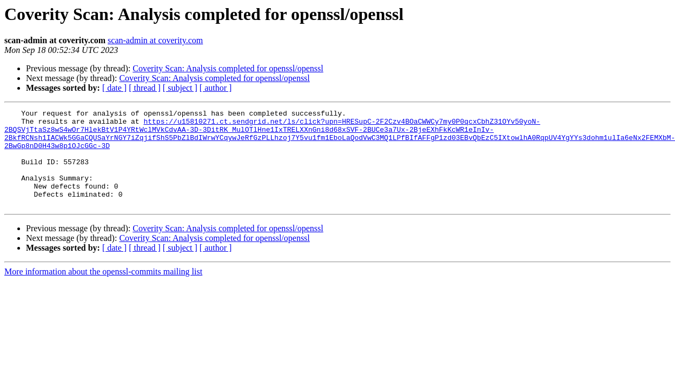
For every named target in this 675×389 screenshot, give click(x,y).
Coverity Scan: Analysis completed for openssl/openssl (228, 68)
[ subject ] (180, 87)
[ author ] (216, 87)
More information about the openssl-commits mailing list (103, 291)
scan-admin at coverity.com (155, 40)
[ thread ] (145, 87)
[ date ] (114, 87)
